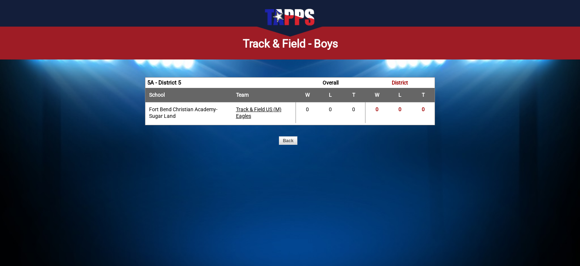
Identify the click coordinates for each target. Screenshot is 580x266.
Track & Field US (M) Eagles (258, 112)
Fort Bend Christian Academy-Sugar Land (183, 112)
